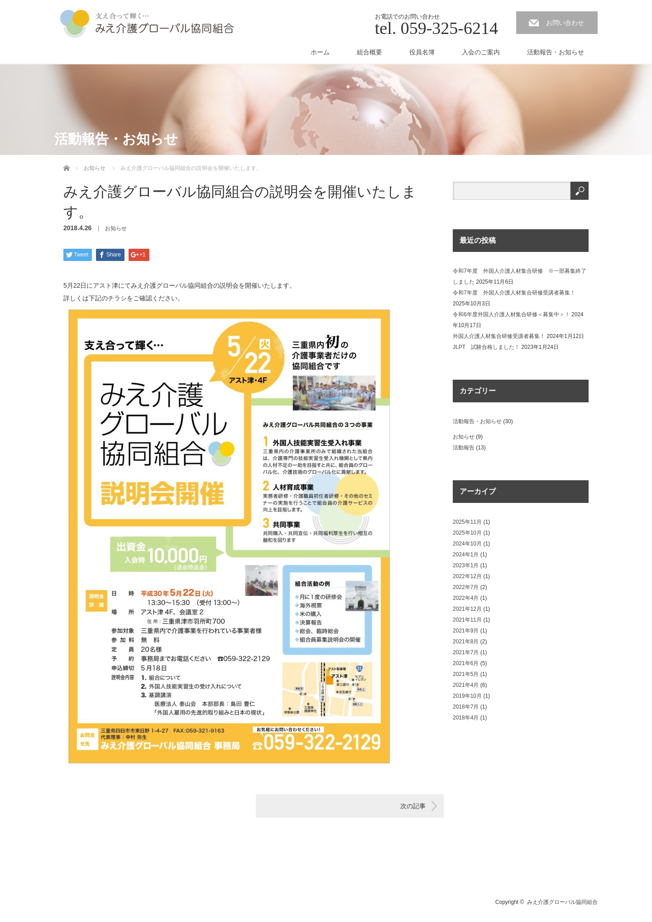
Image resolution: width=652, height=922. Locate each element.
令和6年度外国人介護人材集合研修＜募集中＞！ (511, 314)
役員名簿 (422, 52)
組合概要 (369, 52)
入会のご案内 (481, 52)
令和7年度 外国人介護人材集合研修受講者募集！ (514, 293)
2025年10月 (467, 533)
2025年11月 (467, 522)
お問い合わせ (565, 22)
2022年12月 (467, 576)
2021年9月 (466, 631)
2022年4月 (466, 598)
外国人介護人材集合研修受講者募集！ (499, 336)
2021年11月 (467, 620)
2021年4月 (466, 685)
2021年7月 (466, 652)
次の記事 (413, 806)
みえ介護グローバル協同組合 (562, 902)
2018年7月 (466, 707)
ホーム (320, 52)
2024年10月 (467, 544)
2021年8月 (466, 641)
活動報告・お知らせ (555, 52)
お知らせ (116, 228)
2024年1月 (466, 554)
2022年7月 (466, 587)
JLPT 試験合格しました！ (486, 347)
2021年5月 (466, 674)
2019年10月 (467, 696)
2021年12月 (467, 609)
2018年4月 (466, 717)
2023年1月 (466, 565)
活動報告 (464, 447)
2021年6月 (466, 663)
